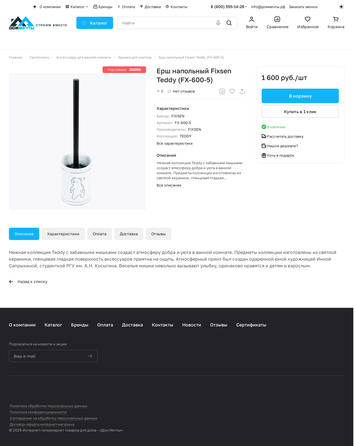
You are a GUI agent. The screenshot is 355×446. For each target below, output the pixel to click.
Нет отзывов (181, 91)
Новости (191, 325)
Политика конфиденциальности (38, 412)
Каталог (53, 325)
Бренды (79, 325)
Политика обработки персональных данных (48, 406)
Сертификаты (251, 325)
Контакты (162, 325)
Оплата (99, 233)
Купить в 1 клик (300, 111)
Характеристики (63, 233)
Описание (24, 233)
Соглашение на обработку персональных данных (53, 418)
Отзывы (158, 233)
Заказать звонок (303, 6)
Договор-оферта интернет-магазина (42, 424)
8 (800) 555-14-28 (227, 6)
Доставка (129, 233)
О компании (22, 325)
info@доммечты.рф (268, 6)
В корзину (300, 96)
